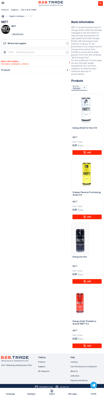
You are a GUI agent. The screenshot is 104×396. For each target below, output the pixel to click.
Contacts (74, 362)
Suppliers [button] (15, 10)
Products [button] (5, 10)
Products (41, 362)
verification (74, 376)
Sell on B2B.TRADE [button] (28, 10)
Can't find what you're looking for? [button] (83, 367)
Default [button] (76, 88)
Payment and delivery (79, 381)
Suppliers (41, 367)
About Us (74, 371)
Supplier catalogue (16, 16)
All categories (43, 371)
